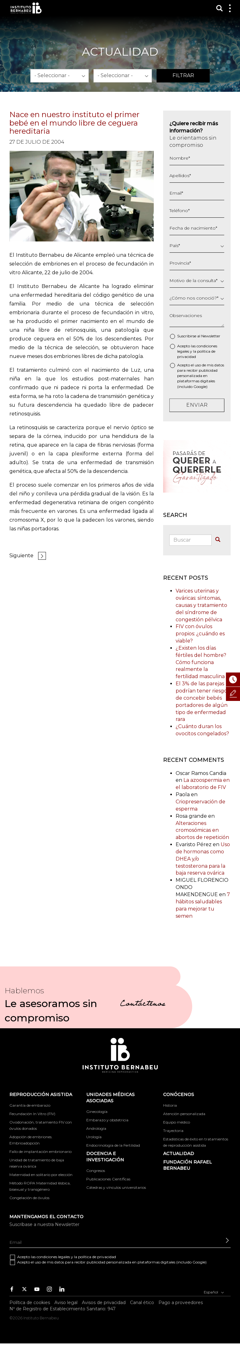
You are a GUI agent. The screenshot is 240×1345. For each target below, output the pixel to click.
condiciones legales (53, 1256)
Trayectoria (173, 1130)
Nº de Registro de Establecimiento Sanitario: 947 (62, 1309)
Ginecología (97, 1111)
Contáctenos (142, 1005)
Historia (170, 1105)
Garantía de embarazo (29, 1105)
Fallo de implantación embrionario (40, 1151)
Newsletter (210, 336)
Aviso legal (66, 1302)
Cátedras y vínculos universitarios (116, 1187)
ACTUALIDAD (178, 1153)
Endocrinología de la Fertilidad (113, 1145)
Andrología (96, 1128)
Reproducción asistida (40, 1094)
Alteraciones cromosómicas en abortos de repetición (202, 830)
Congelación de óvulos (29, 1197)
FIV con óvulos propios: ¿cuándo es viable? (200, 633)
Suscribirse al (198, 336)
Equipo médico (176, 1122)
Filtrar (183, 75)
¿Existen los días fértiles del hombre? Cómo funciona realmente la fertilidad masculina (201, 662)
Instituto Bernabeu (26, 7)
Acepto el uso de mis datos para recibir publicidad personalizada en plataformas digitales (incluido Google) (200, 376)
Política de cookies (29, 1302)
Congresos (95, 1170)
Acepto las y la (197, 351)
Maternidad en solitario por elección (40, 1174)
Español (214, 1291)
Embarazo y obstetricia (107, 1120)
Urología (94, 1136)
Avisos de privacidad (104, 1302)
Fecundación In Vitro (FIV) (32, 1113)
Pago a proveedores (180, 1302)
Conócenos (178, 1094)
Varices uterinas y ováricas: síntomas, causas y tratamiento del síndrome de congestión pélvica (201, 605)
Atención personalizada (184, 1113)
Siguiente (21, 555)
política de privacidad (97, 1256)
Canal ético (142, 1302)
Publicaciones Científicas (108, 1179)
